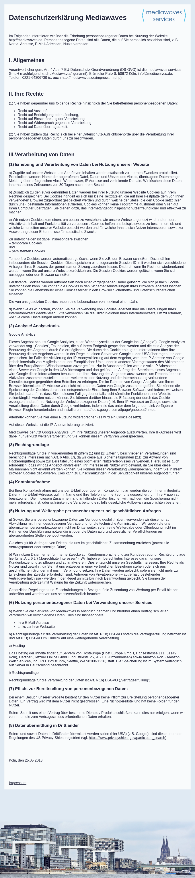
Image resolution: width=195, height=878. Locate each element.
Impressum (17, 783)
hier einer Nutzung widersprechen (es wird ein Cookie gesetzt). (92, 417)
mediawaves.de (155, 73)
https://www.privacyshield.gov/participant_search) (127, 738)
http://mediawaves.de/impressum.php (91, 77)
